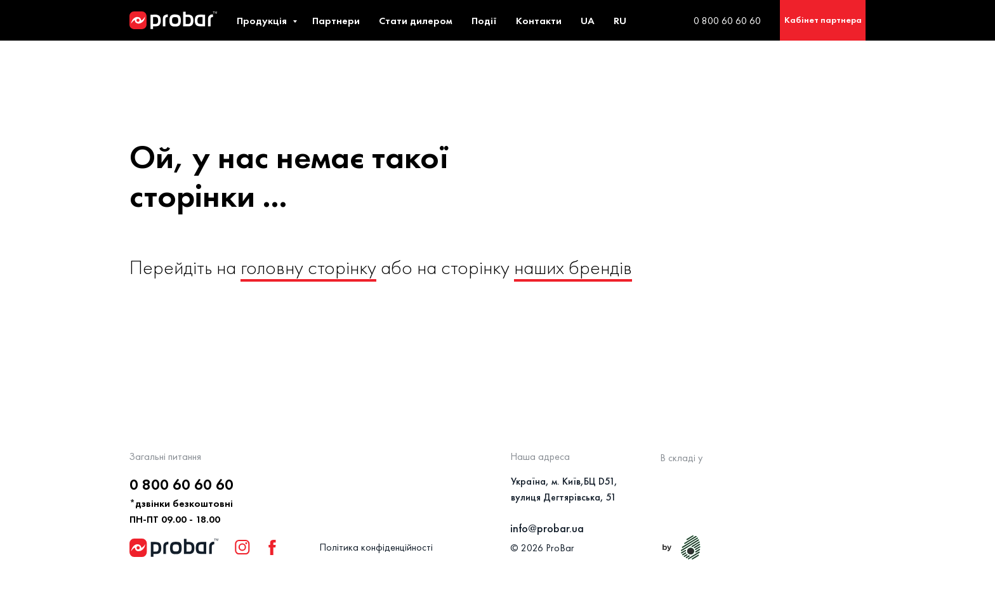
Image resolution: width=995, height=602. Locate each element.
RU (620, 20)
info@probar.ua (547, 528)
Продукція (263, 20)
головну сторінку (308, 267)
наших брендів (573, 267)
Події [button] (484, 20)
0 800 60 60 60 (727, 20)
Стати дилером (415, 20)
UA (588, 20)
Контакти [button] (539, 20)
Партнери (336, 20)
